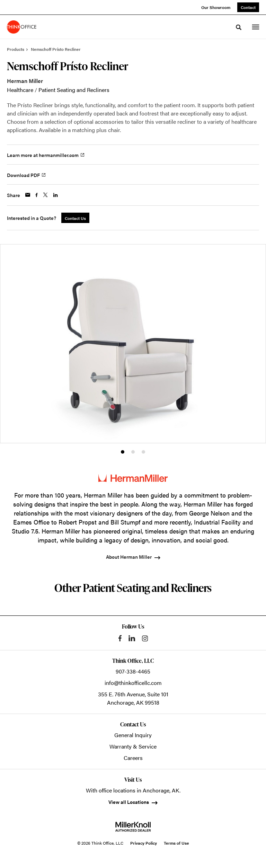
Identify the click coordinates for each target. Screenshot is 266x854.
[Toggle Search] (238, 27)
